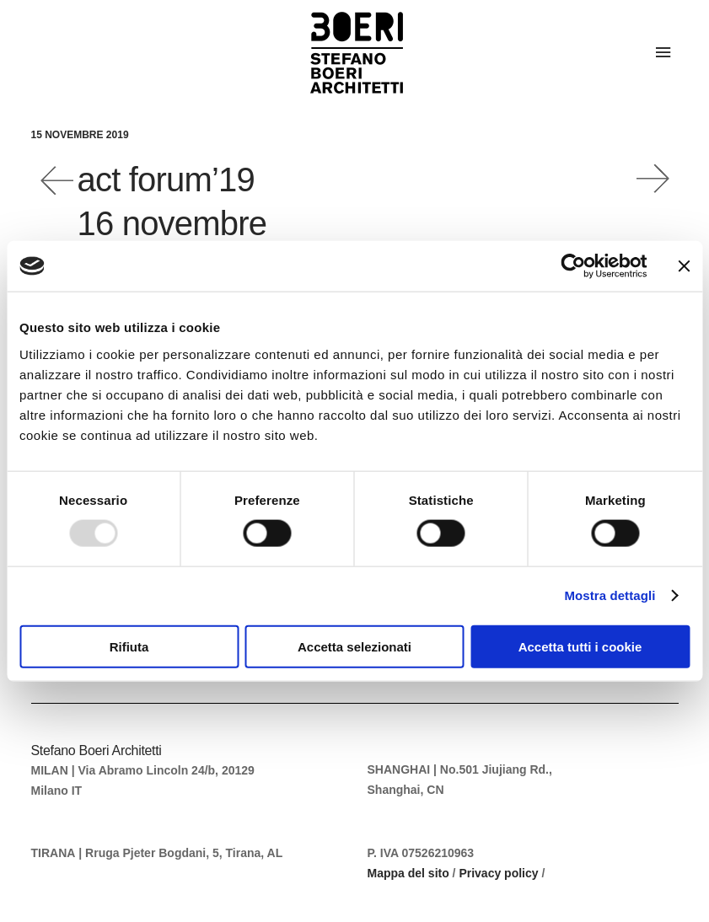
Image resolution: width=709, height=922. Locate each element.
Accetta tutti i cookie (580, 646)
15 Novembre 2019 (80, 135)
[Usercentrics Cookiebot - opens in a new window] (573, 266)
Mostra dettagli (609, 595)
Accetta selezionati (354, 646)
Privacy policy (498, 873)
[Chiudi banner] (684, 266)
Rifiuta (129, 646)
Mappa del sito (408, 873)
